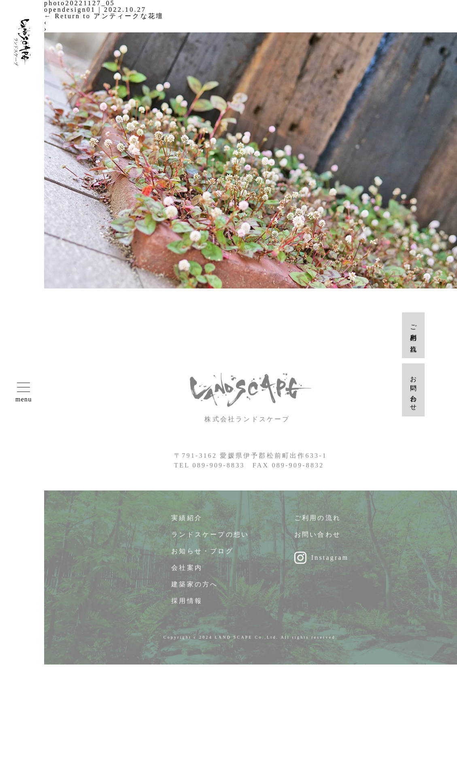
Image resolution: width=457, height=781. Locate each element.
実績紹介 (186, 521)
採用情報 (186, 604)
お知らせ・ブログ (202, 555)
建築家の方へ (194, 588)
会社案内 (186, 571)
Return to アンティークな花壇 (104, 16)
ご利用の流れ (317, 521)
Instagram (330, 561)
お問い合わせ (317, 538)
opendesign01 (70, 9)
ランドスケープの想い (210, 538)
